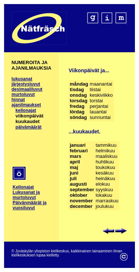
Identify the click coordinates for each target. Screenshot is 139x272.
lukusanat (21, 79)
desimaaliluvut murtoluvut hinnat (26, 94)
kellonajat (26, 110)
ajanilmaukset (26, 104)
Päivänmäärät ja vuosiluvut (29, 205)
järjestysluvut (25, 84)
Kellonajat (23, 187)
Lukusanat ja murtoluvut (26, 195)
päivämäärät (29, 127)
